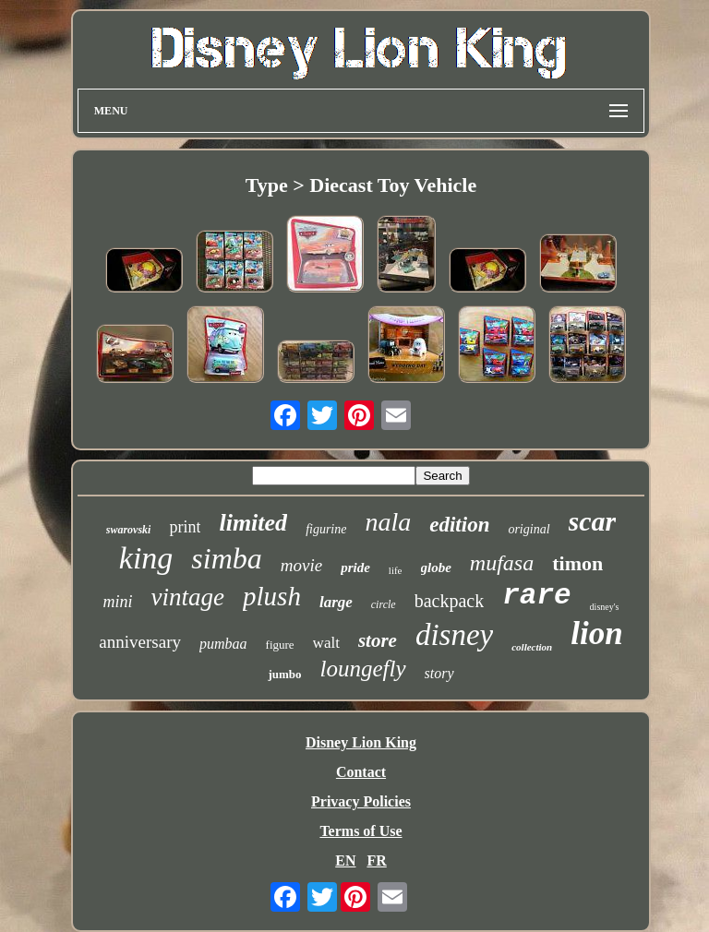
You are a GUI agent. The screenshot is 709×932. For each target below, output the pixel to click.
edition (459, 524)
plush (272, 596)
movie (301, 565)
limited (253, 522)
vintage (187, 597)
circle (383, 604)
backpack (450, 601)
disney (454, 634)
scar (593, 521)
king (146, 558)
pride (355, 567)
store (377, 640)
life (396, 570)
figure (280, 644)
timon (577, 563)
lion (596, 633)
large (336, 602)
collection (531, 646)
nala (388, 522)
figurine (326, 529)
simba (226, 558)
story (439, 673)
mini (118, 601)
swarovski (128, 529)
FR (376, 860)
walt (326, 642)
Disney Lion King (361, 742)
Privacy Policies (361, 801)
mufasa (502, 563)
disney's (604, 607)
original (528, 529)
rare (536, 596)
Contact (361, 772)
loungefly (363, 668)
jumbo (284, 674)
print (184, 527)
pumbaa (223, 643)
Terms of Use (360, 831)
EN (345, 860)
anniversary (140, 641)
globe (436, 567)
